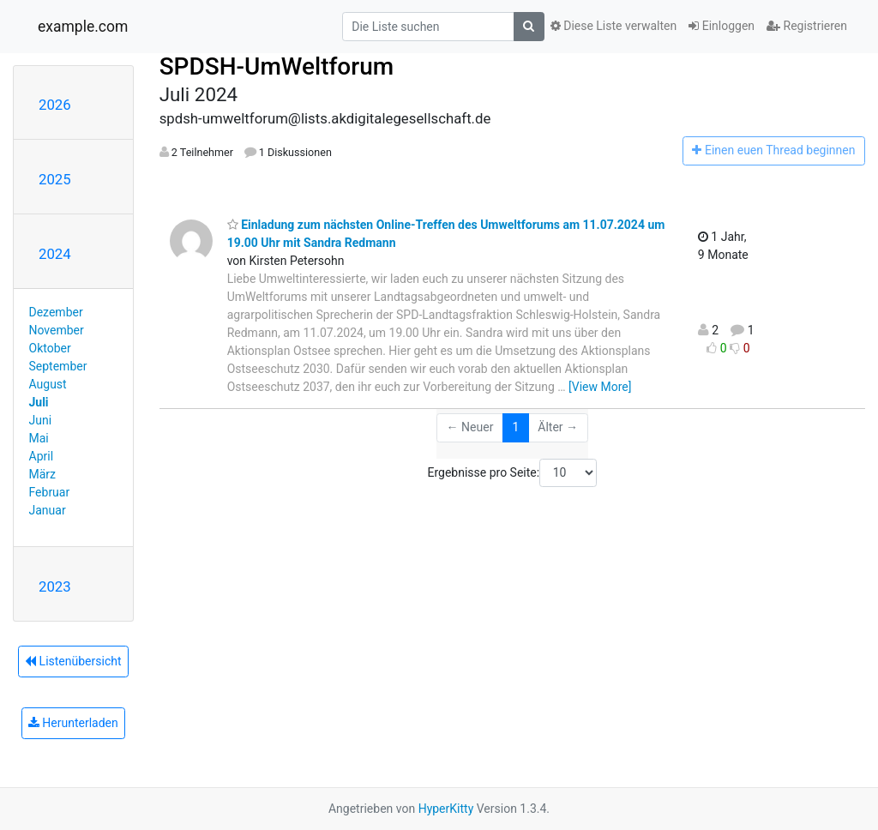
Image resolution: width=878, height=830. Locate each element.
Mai (39, 438)
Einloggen (722, 26)
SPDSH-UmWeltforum (276, 66)
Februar (49, 492)
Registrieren (807, 26)
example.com (83, 26)
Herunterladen (73, 723)
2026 (55, 104)
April (41, 456)
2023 (55, 586)
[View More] (599, 387)
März (43, 474)
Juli (39, 402)
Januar (47, 510)
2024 (55, 253)
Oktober (50, 348)
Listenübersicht (73, 661)
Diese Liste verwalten (613, 26)
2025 (55, 179)
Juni (40, 420)
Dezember (56, 312)
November (56, 330)
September (58, 366)
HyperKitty (446, 808)
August (48, 384)
